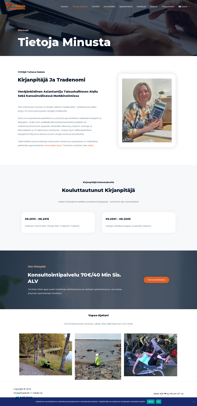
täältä (91, 145)
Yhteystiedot (168, 6)
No (158, 401)
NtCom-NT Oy (176, 393)
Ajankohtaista (125, 6)
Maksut (153, 6)
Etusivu (64, 6)
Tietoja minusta (79, 6)
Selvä (150, 401)
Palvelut (95, 6)
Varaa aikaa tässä (53, 145)
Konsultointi (109, 6)
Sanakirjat (141, 6)
